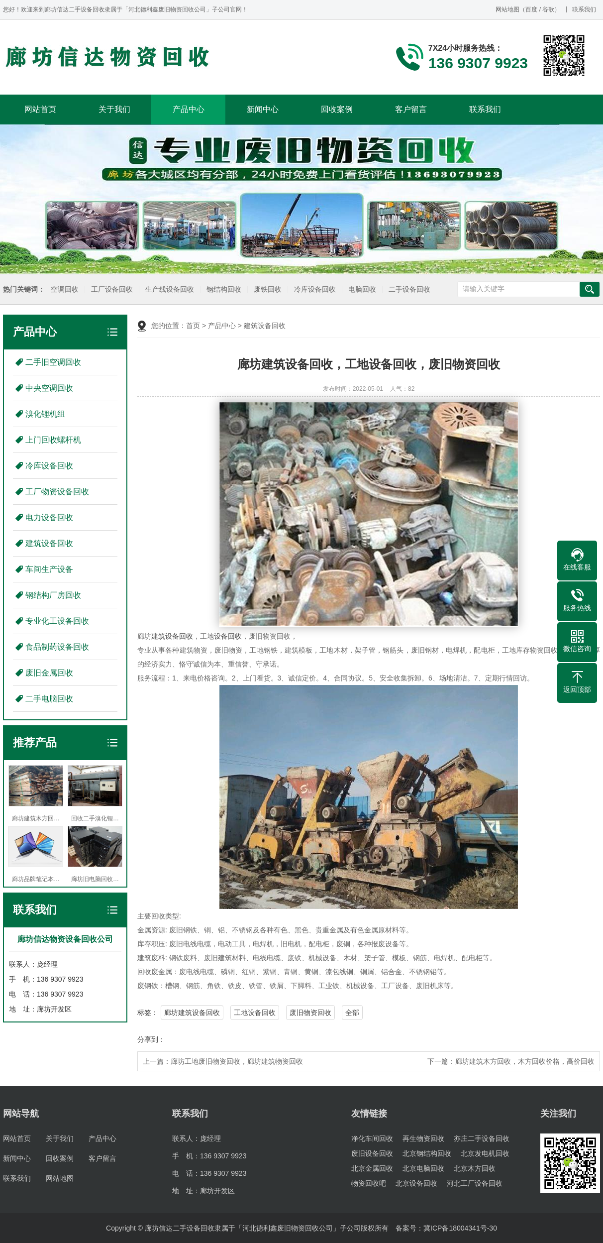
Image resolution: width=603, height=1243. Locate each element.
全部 (352, 1013)
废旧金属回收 (49, 673)
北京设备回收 (416, 1183)
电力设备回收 (49, 517)
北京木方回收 (475, 1168)
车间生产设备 (49, 569)
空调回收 (62, 289)
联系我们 (584, 9)
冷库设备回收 (312, 289)
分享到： (151, 1039)
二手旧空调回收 (53, 362)
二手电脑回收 (49, 698)
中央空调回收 (49, 388)
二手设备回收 (407, 289)
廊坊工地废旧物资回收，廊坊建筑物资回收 (237, 1061)
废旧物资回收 (310, 1013)
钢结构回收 (221, 289)
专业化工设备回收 (57, 621)
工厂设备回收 (109, 289)
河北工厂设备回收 (474, 1183)
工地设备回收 (255, 1013)
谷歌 (548, 9)
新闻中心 (263, 109)
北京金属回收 (372, 1168)
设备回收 (228, 636)
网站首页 (40, 109)
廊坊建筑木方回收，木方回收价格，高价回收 (525, 1061)
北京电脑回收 (423, 1168)
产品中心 (188, 109)
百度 (531, 9)
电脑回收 (360, 289)
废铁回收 (265, 289)
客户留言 (411, 109)
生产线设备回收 (167, 289)
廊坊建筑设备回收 (192, 1013)
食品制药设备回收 (57, 647)
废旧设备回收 (372, 1153)
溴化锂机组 (45, 414)
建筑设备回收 (49, 543)
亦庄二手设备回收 (481, 1138)
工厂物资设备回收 (57, 491)
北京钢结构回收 (426, 1153)
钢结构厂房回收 (53, 595)
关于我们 (114, 109)
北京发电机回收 (485, 1153)
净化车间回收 (372, 1138)
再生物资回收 (423, 1138)
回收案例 (337, 109)
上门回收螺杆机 (53, 440)
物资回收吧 (368, 1183)
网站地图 (507, 9)
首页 (193, 326)
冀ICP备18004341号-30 (460, 1228)
